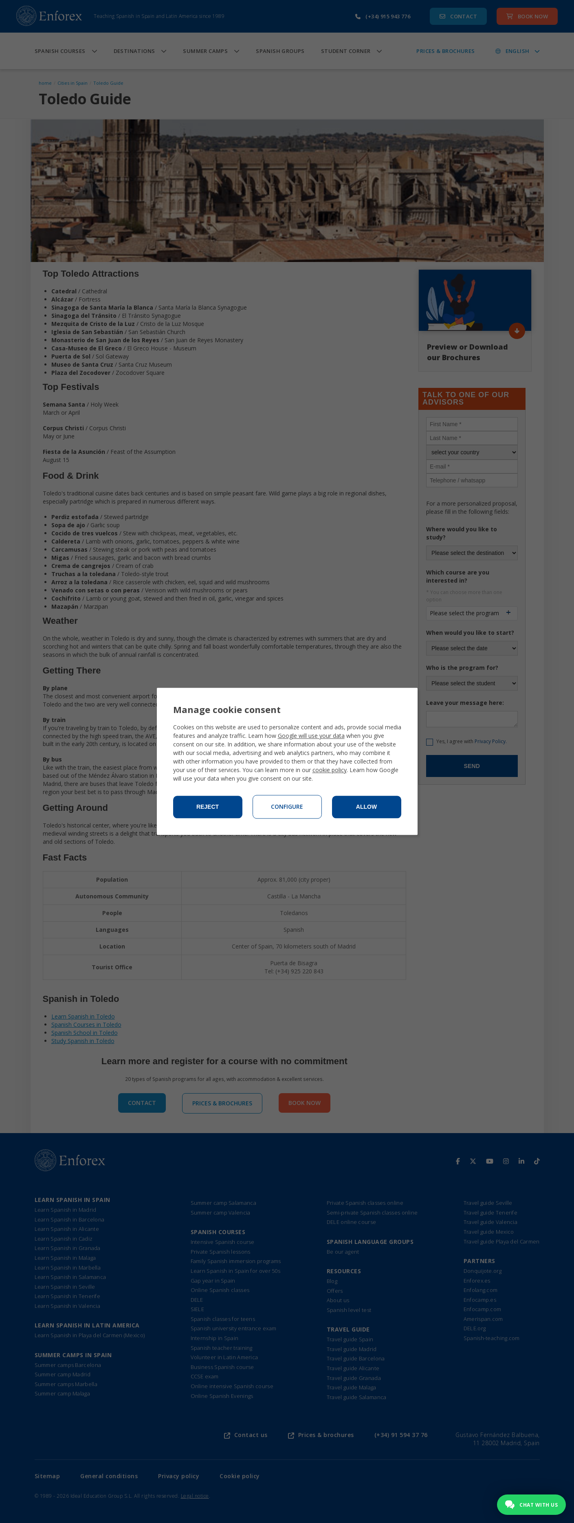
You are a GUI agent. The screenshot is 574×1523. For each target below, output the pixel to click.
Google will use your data (311, 736)
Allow (366, 807)
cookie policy (329, 770)
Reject (207, 807)
